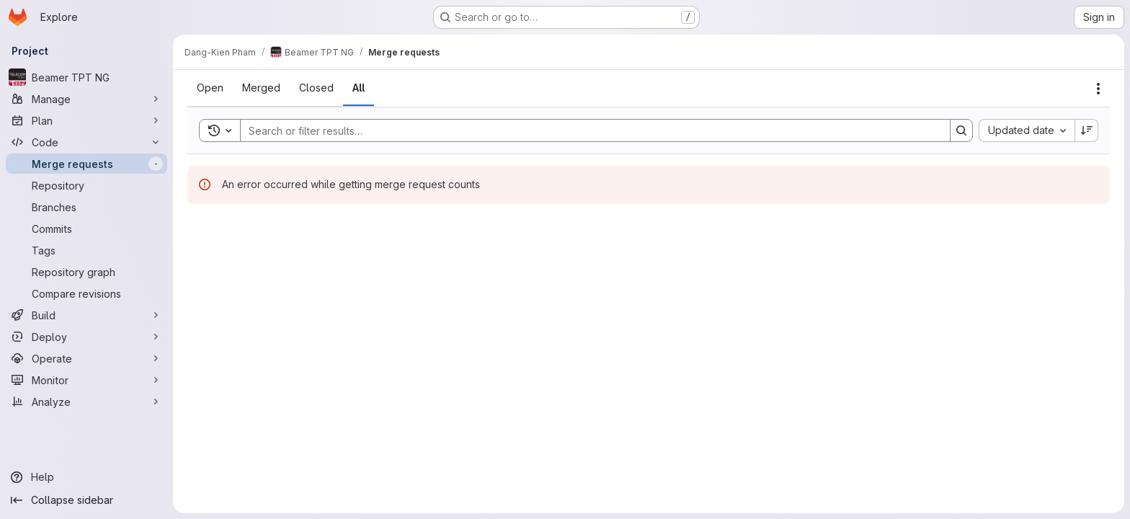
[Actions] (1098, 88)
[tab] (210, 88)
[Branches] (86, 207)
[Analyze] (86, 401)
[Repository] (86, 185)
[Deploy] (86, 337)
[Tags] (86, 250)
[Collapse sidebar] (86, 500)
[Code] (86, 142)
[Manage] (86, 99)
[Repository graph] (86, 272)
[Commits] (86, 228)
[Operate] (86, 358)
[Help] (86, 477)
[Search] (588, 130)
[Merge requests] (86, 164)
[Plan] (86, 120)
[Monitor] (86, 380)
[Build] (86, 315)
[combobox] (1027, 130)
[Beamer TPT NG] (86, 77)
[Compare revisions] (86, 293)
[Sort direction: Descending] (1086, 130)
